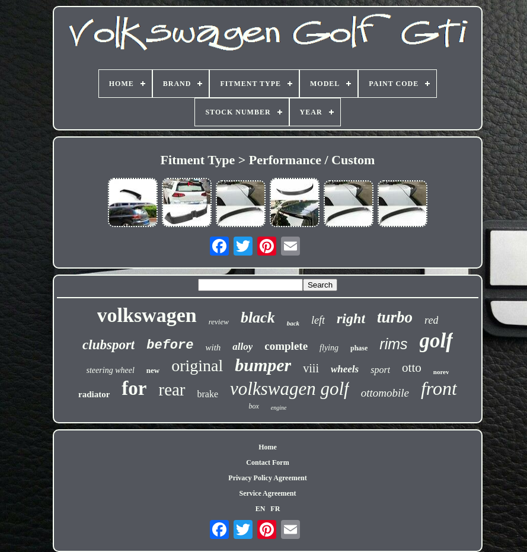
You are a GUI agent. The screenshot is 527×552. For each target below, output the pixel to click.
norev (441, 371)
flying (329, 347)
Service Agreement (267, 493)
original (197, 365)
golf (436, 340)
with (213, 347)
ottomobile (385, 393)
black (258, 317)
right (351, 318)
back (293, 323)
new (152, 370)
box (254, 406)
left (318, 320)
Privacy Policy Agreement (267, 478)
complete (286, 346)
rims (393, 344)
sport (380, 370)
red (431, 320)
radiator (94, 394)
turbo (395, 317)
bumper (263, 365)
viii (311, 368)
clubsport (108, 344)
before (169, 345)
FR (275, 509)
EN (260, 509)
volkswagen (147, 315)
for (134, 388)
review (219, 321)
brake (208, 394)
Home (267, 447)
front (439, 388)
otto (411, 367)
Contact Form (267, 462)
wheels (345, 369)
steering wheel (111, 370)
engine (279, 407)
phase (359, 348)
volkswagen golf (289, 388)
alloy (242, 346)
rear (171, 389)
